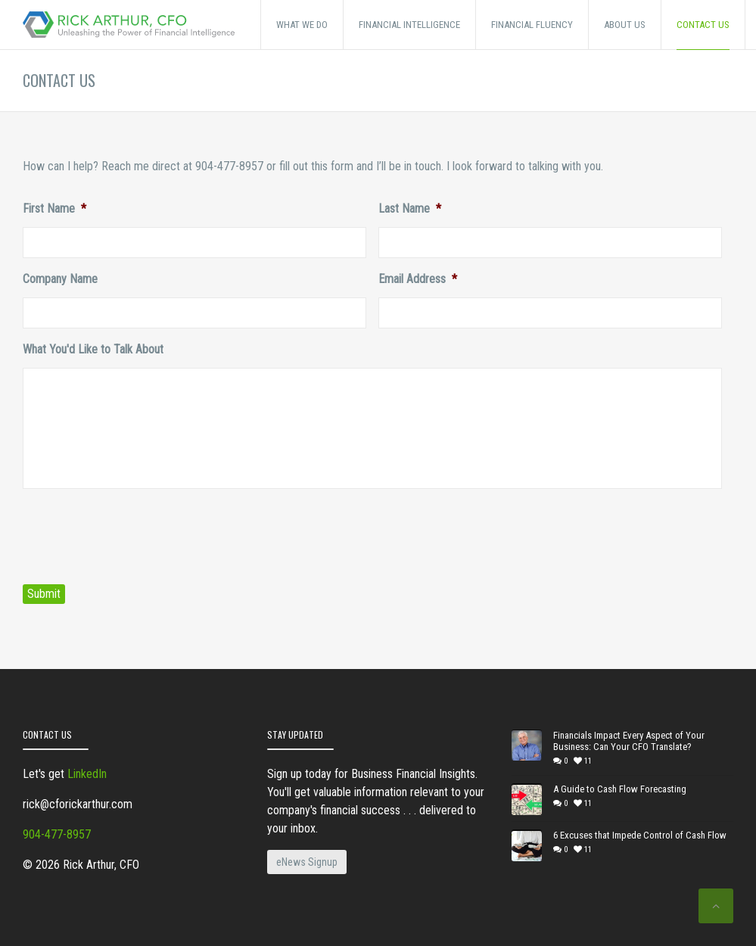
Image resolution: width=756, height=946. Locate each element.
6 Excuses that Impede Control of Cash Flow (639, 835)
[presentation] (138, 530)
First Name (54, 208)
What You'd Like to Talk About (93, 349)
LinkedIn (87, 774)
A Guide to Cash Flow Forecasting (619, 789)
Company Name (60, 279)
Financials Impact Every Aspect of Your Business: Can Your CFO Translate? (629, 741)
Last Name (409, 208)
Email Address (417, 279)
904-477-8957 (57, 834)
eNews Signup (307, 862)
